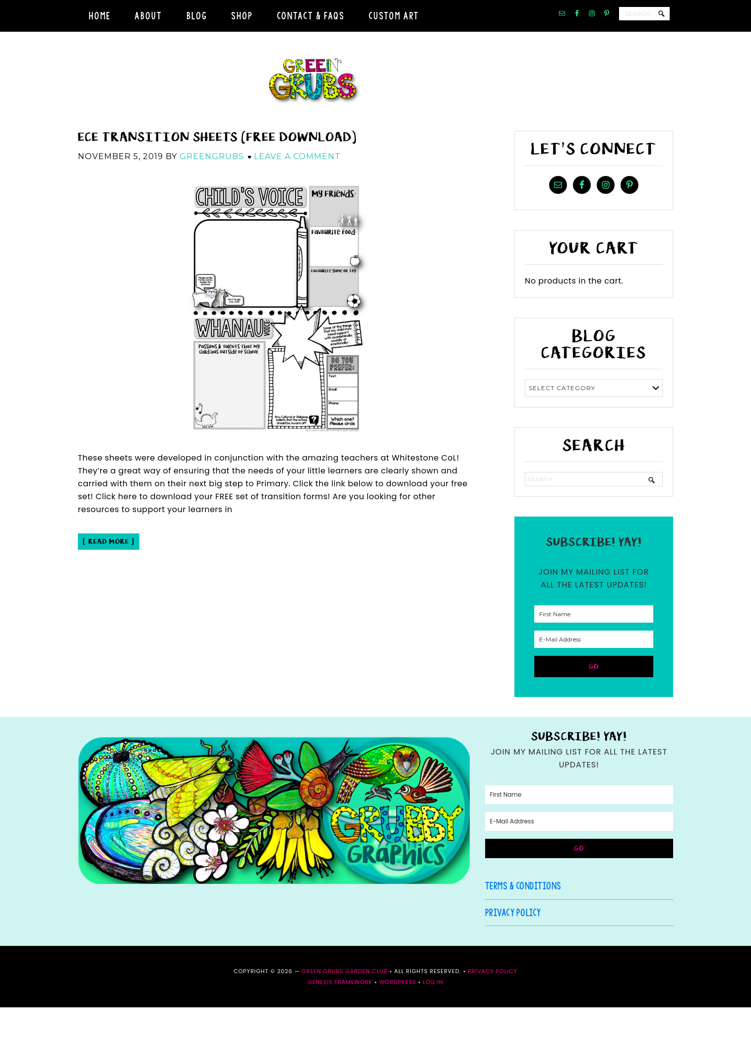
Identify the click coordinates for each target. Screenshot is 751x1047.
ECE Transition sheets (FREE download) (217, 176)
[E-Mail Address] (593, 679)
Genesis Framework (340, 1022)
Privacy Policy (513, 952)
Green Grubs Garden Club (375, 101)
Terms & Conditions (523, 925)
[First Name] (593, 653)
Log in (433, 1022)
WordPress (397, 1022)
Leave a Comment (297, 196)
